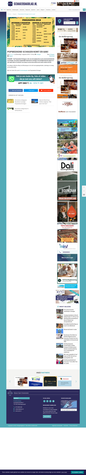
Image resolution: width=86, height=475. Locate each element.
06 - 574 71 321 (36, 83)
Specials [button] (33, 9)
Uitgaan (14, 14)
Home (9, 14)
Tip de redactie (46, 90)
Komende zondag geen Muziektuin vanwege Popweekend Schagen (21, 101)
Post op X (30, 90)
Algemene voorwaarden (57, 443)
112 (4, 9)
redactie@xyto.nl (19, 427)
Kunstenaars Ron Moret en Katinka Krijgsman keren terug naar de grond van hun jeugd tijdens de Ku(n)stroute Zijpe (71, 338)
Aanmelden (47, 434)
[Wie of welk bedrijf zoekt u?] (69, 22)
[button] (8, 402)
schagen (39, 54)
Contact (53, 9)
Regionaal (28, 9)
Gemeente (22, 9)
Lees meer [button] (64, 472)
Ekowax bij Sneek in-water (70, 329)
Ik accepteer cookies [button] (77, 472)
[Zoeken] (84, 10)
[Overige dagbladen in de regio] (69, 422)
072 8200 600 (18, 425)
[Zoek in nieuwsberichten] (75, 10)
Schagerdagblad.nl (25, 4)
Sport (38, 9)
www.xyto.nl (18, 429)
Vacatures (48, 9)
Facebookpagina (24, 70)
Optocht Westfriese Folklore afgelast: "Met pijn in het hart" (45, 101)
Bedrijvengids (15, 9)
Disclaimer (66, 443)
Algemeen (9, 9)
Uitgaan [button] (42, 9)
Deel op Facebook (16, 90)
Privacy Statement (73, 443)
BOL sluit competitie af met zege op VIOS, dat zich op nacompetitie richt (70, 364)
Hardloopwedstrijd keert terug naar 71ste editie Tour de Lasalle (71, 377)
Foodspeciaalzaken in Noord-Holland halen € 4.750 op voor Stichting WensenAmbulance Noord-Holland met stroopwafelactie (71, 318)
